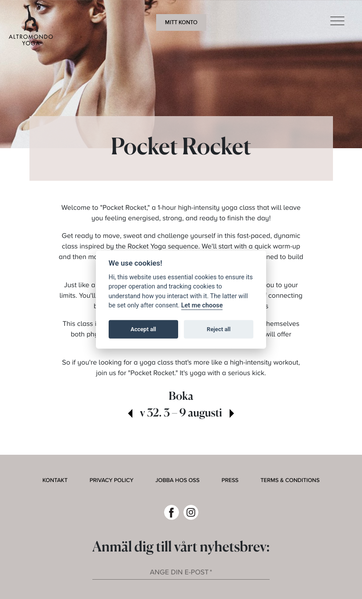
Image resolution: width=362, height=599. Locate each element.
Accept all (143, 329)
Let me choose (202, 305)
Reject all (218, 329)
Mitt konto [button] (181, 22)
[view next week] (231, 414)
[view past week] (130, 414)
